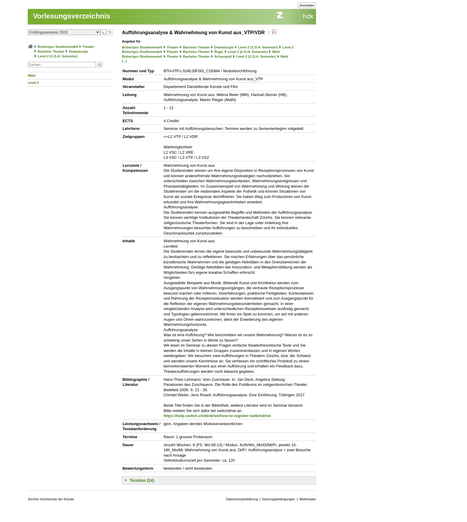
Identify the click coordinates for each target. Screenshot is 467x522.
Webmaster (307, 499)
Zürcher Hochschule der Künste (51, 499)
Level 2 (33, 82)
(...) (124, 61)
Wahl (31, 75)
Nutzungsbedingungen (278, 499)
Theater (88, 46)
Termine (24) (142, 480)
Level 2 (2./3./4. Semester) (57, 56)
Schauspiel (222, 56)
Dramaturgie (78, 51)
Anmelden (307, 5)
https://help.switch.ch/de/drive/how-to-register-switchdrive (217, 415)
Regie (218, 52)
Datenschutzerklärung (242, 499)
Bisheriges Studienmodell (58, 46)
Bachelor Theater (51, 51)
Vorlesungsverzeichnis (71, 16)
